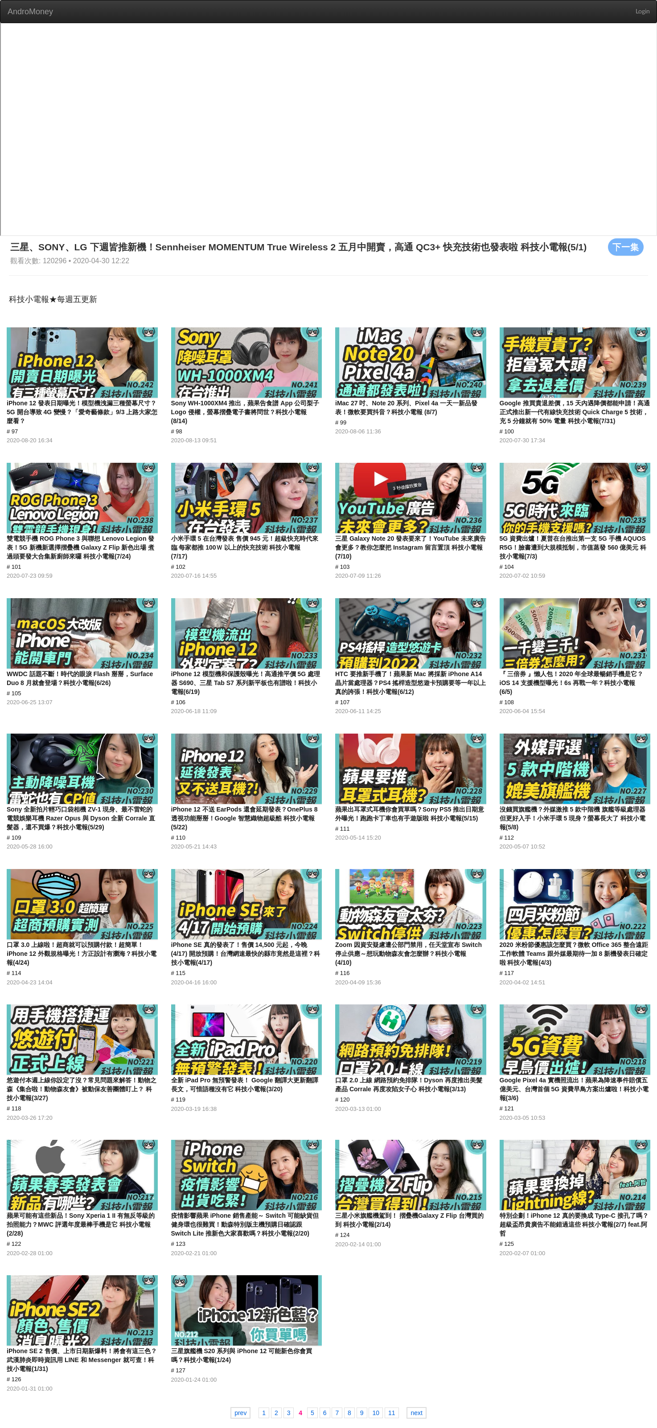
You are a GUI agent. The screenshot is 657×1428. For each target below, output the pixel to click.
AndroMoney (30, 11)
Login (643, 11)
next (416, 1412)
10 (375, 1412)
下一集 (625, 247)
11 (391, 1412)
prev (240, 1412)
